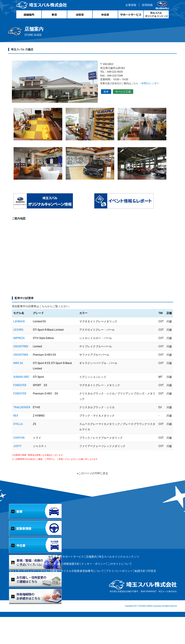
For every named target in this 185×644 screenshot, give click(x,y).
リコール (42, 598)
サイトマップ (17, 598)
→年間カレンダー (157, 85)
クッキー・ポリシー (93, 590)
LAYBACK (19, 348)
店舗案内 (91, 583)
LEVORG (18, 356)
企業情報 (130, 5)
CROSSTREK (20, 373)
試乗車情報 (54, 583)
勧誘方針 (140, 598)
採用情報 (146, 5)
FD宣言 (151, 598)
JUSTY (17, 473)
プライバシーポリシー (119, 598)
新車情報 (24, 583)
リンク (31, 598)
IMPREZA (19, 365)
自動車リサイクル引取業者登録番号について (77, 598)
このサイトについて (120, 590)
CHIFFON (18, 464)
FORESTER (19, 412)
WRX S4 (18, 390)
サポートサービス (73, 583)
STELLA (18, 451)
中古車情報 (38, 583)
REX (15, 442)
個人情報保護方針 (69, 590)
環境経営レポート (45, 590)
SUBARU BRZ (21, 404)
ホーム (13, 583)
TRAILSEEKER (21, 434)
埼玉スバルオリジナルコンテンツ (118, 583)
